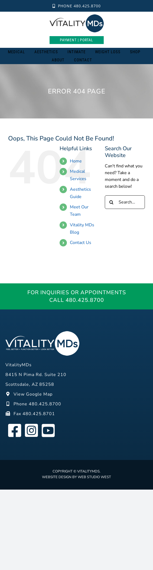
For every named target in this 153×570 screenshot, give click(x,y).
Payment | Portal (76, 40)
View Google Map (29, 394)
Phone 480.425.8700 (77, 5)
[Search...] (125, 202)
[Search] (104, 60)
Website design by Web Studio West (76, 477)
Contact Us (80, 243)
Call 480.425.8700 (76, 300)
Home (76, 161)
